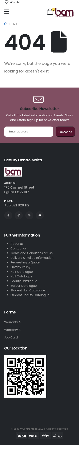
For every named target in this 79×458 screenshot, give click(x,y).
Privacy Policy (21, 267)
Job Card (11, 337)
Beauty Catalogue (24, 281)
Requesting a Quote (25, 262)
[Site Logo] (64, 12)
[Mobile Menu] (6, 11)
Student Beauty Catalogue (30, 295)
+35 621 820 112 (16, 205)
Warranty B (12, 330)
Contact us (19, 248)
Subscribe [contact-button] (65, 132)
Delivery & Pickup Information (32, 258)
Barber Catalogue (24, 286)
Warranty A (12, 322)
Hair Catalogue (22, 272)
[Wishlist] (12, 2)
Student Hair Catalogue (28, 290)
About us (17, 244)
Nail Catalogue (21, 276)
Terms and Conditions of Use (32, 253)
